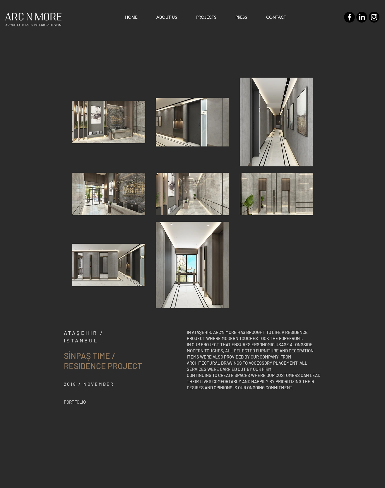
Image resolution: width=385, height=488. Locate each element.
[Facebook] (349, 17)
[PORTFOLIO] (75, 402)
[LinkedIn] (361, 17)
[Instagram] (374, 17)
